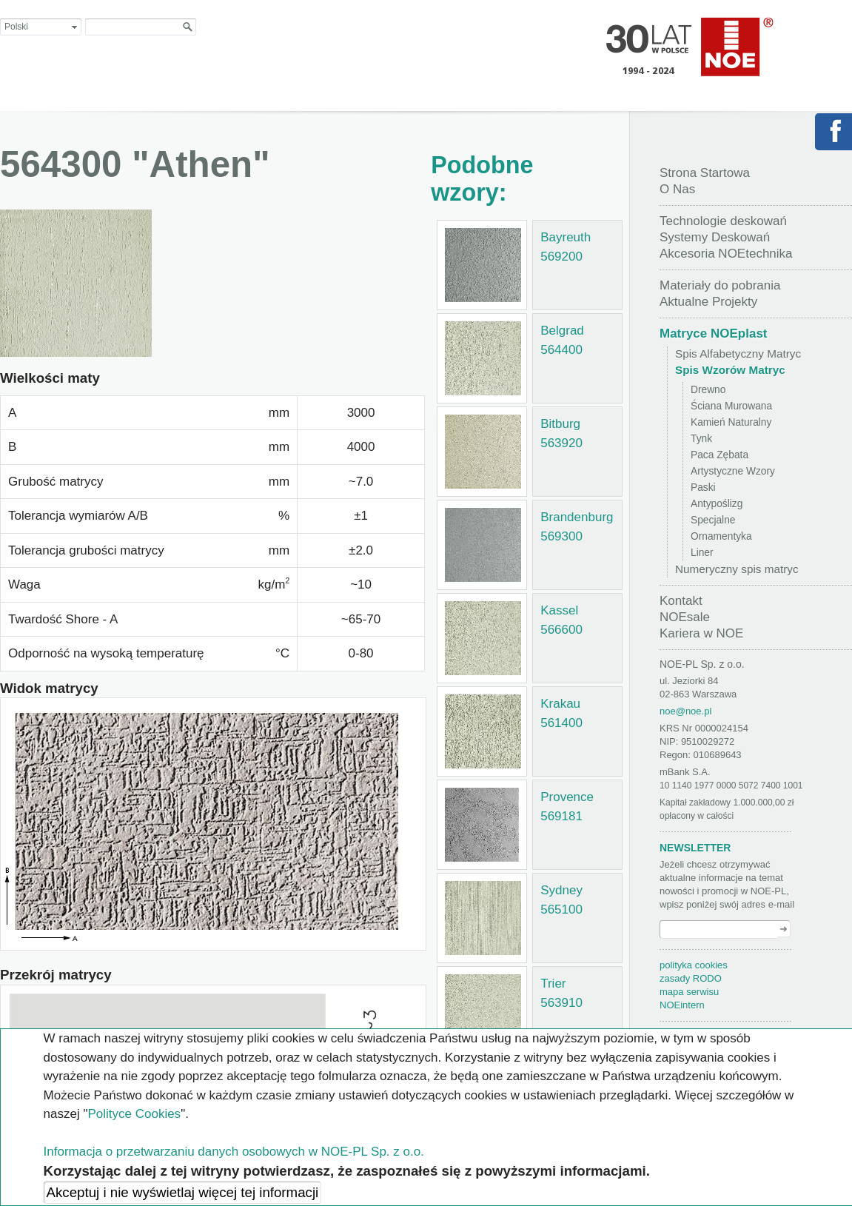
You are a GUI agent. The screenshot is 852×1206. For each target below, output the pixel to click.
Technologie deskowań (723, 221)
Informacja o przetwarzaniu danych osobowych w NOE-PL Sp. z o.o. (234, 1152)
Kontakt (681, 601)
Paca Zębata (719, 454)
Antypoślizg (716, 503)
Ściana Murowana (731, 406)
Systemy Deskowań (715, 237)
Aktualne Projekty (708, 302)
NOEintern (682, 1005)
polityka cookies (694, 965)
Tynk (701, 438)
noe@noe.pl (685, 711)
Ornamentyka (721, 536)
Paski (703, 487)
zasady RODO (691, 978)
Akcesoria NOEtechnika (726, 254)
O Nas (677, 189)
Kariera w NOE (701, 633)
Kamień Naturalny (731, 422)
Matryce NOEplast (714, 333)
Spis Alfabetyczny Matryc (738, 353)
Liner (702, 552)
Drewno (708, 389)
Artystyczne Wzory (733, 471)
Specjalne (713, 520)
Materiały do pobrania (720, 285)
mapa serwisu (689, 991)
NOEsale (685, 617)
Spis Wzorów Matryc (730, 370)
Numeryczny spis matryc (737, 569)
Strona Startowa (705, 173)
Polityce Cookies (134, 1114)
